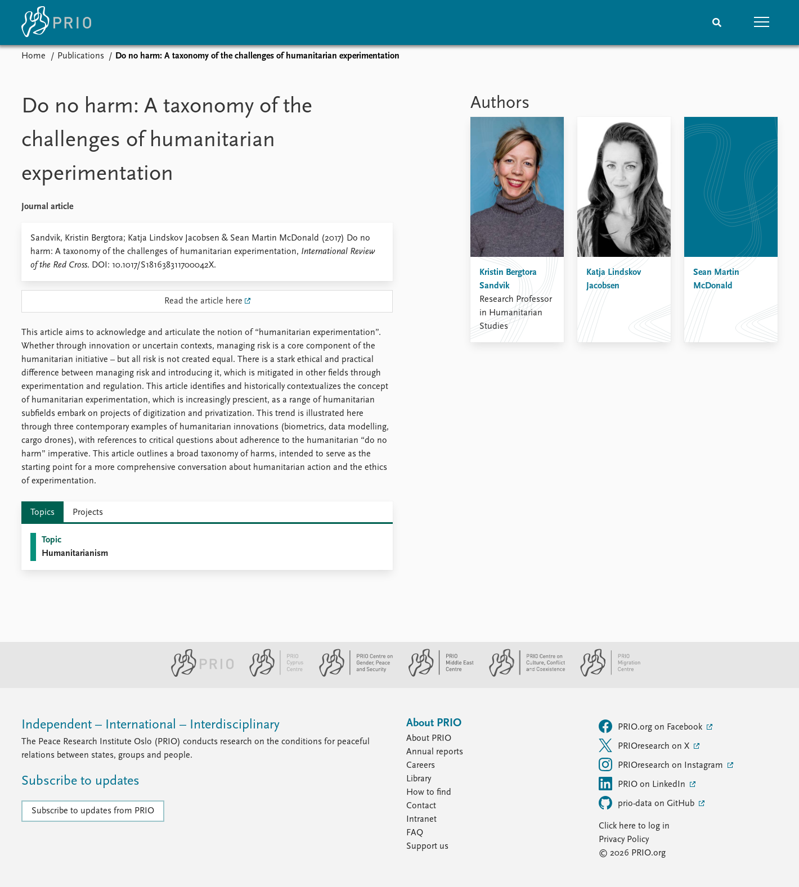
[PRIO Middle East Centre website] (436, 674)
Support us (427, 846)
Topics (42, 512)
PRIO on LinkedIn (643, 783)
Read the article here (203, 301)
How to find (428, 792)
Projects (88, 512)
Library (418, 779)
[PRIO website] (198, 674)
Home (33, 56)
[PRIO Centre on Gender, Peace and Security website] (351, 674)
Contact (421, 806)
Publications (80, 56)
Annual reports (434, 752)
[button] (761, 22)
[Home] (56, 22)
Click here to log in (634, 826)
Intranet (421, 819)
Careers (420, 765)
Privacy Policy (624, 839)
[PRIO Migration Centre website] (604, 674)
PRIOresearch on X (645, 745)
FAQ (414, 833)
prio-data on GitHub (648, 802)
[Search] (716, 22)
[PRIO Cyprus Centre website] (272, 674)
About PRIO (428, 738)
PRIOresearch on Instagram (662, 764)
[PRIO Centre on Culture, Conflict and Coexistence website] (522, 674)
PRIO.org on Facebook (651, 726)
